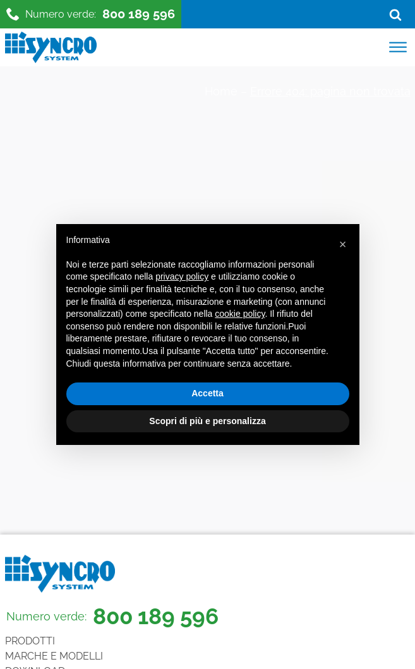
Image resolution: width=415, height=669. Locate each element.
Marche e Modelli (54, 656)
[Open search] (395, 14)
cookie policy (240, 314)
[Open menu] (398, 47)
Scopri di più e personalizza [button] (207, 421)
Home (221, 91)
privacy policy (181, 276)
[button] (343, 244)
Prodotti (30, 641)
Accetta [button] (207, 393)
